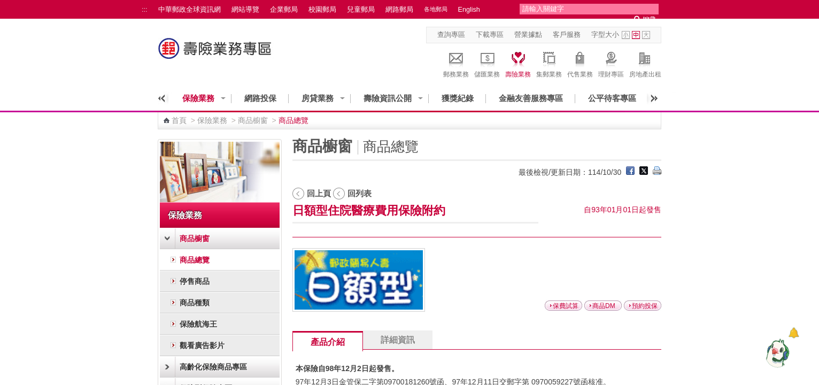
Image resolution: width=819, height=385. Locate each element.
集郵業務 (549, 63)
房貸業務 (318, 98)
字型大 (646, 35)
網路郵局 (399, 9)
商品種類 (195, 302)
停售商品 (195, 281)
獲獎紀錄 (458, 98)
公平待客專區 (612, 98)
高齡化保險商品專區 (213, 367)
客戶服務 (567, 34)
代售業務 (580, 63)
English (469, 9)
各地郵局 (435, 9)
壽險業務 (518, 63)
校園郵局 (322, 9)
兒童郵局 (361, 9)
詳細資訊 (398, 339)
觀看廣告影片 (202, 345)
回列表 (359, 193)
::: (145, 9)
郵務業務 (456, 63)
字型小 (626, 35)
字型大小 (605, 34)
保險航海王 (198, 324)
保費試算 (565, 306)
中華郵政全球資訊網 (189, 9)
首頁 (179, 120)
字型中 (636, 35)
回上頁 (319, 193)
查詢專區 (451, 34)
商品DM (603, 306)
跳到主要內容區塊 (5, 5)
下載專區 (490, 34)
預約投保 (645, 306)
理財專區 (611, 63)
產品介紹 (328, 341)
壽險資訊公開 (388, 98)
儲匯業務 (487, 63)
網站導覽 (245, 9)
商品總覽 (195, 260)
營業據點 (528, 34)
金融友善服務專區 (531, 98)
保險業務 (198, 98)
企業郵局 (284, 9)
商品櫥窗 (253, 120)
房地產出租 (645, 63)
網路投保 (260, 98)
